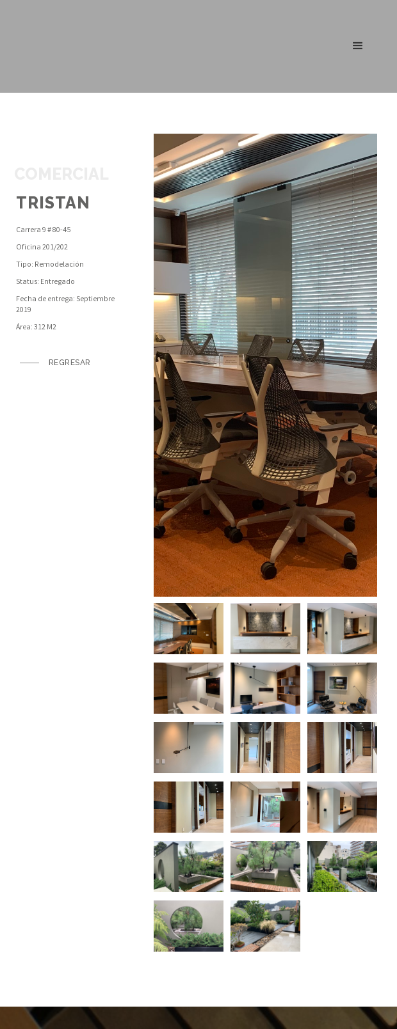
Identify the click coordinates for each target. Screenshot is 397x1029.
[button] (358, 46)
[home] (56, 46)
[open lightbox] (265, 365)
